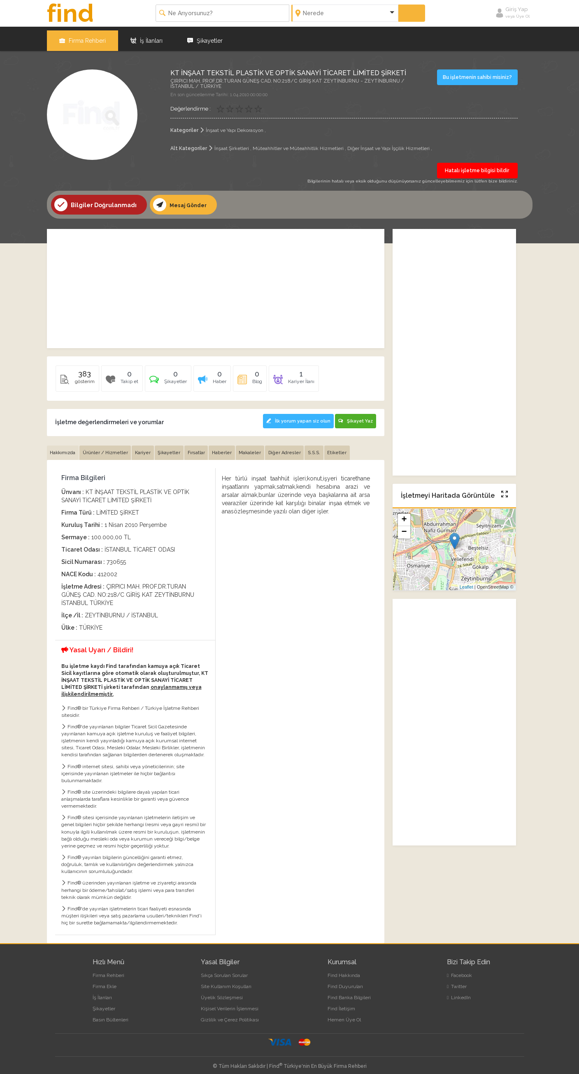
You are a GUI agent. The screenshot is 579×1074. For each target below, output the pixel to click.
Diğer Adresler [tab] (293, 448)
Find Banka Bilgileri (349, 993)
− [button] (404, 529)
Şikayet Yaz (355, 417)
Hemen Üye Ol (344, 1016)
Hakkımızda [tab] (63, 448)
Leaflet (466, 584)
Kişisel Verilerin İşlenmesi (229, 1004)
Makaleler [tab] (257, 448)
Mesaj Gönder (182, 201)
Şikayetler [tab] (173, 448)
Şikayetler (205, 37)
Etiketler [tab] (347, 448)
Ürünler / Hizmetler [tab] (107, 448)
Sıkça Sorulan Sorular (224, 971)
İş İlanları (146, 37)
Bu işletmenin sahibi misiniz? (478, 73)
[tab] (171, 378)
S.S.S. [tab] (323, 448)
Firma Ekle (104, 982)
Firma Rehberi (82, 37)
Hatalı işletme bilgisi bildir (477, 167)
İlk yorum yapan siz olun (294, 417)
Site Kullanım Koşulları (226, 982)
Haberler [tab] (228, 448)
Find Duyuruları (345, 982)
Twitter (457, 982)
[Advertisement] (215, 285)
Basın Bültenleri (110, 1016)
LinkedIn (459, 993)
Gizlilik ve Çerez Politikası (230, 1016)
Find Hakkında (344, 971)
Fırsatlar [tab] (201, 448)
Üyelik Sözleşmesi (222, 993)
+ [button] (404, 517)
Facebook (459, 971)
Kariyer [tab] (145, 448)
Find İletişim (341, 1004)
